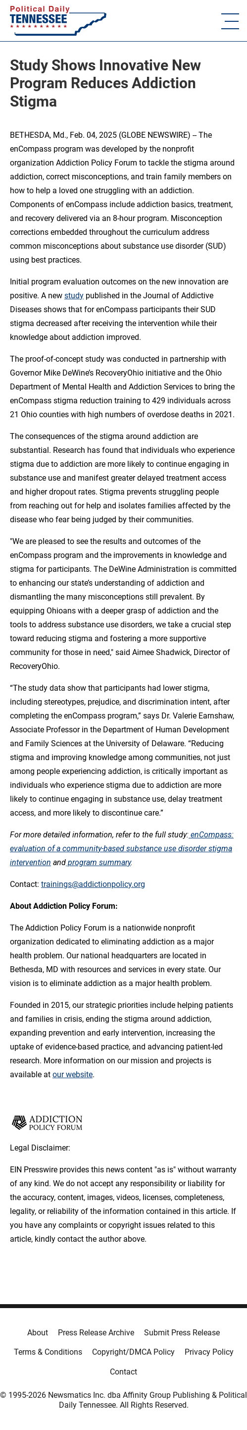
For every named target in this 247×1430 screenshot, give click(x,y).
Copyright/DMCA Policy (133, 1352)
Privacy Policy (209, 1352)
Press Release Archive (96, 1332)
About (37, 1332)
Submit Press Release (182, 1332)
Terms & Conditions (48, 1352)
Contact (123, 1371)
